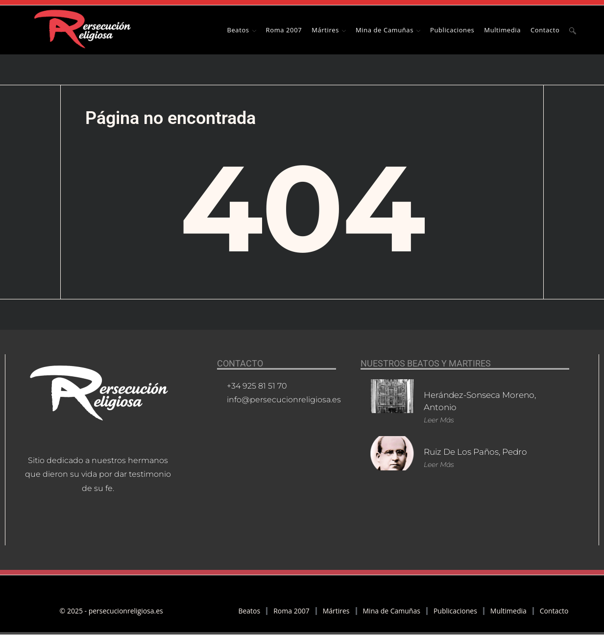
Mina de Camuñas (391, 610)
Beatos (249, 610)
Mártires (336, 610)
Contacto (554, 610)
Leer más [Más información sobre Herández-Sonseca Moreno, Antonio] (439, 420)
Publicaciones (455, 610)
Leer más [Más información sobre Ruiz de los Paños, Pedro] (439, 464)
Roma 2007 (291, 610)
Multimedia (508, 610)
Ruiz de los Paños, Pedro (480, 451)
